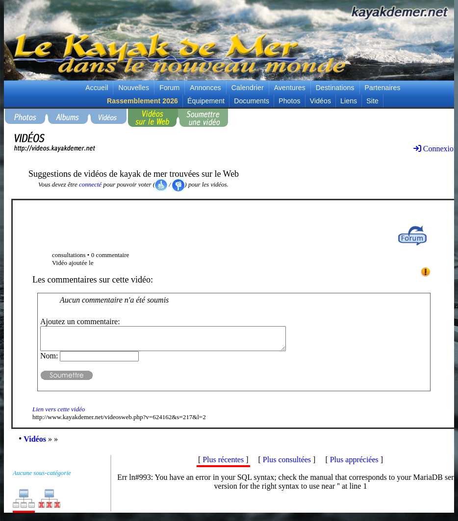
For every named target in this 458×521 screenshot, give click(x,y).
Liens (348, 101)
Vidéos (320, 101)
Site (372, 101)
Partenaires (383, 88)
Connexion (435, 148)
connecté (90, 184)
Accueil (96, 88)
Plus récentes (223, 464)
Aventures (289, 88)
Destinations (335, 88)
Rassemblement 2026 (142, 101)
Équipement (206, 101)
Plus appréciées (354, 464)
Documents (251, 101)
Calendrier (247, 88)
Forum (169, 88)
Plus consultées (287, 464)
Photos (289, 101)
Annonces (205, 88)
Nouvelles (133, 88)
